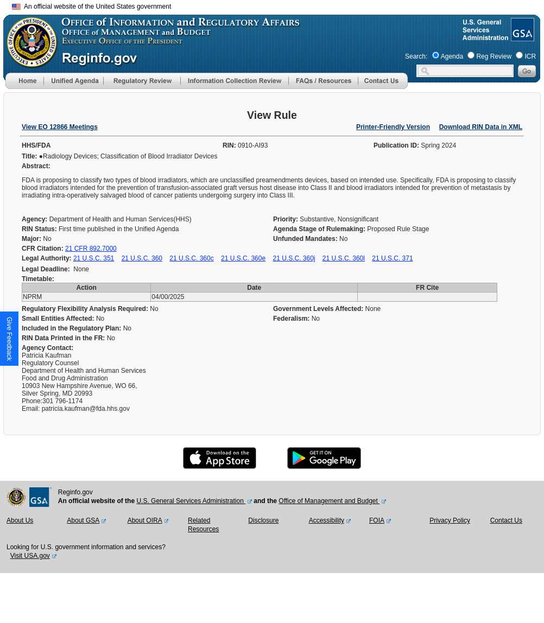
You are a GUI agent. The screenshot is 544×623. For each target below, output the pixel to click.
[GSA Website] (521, 37)
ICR (530, 56)
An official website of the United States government (91, 6)
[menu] (73, 81)
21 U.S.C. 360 (142, 258)
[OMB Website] (28, 62)
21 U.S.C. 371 (392, 258)
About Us (20, 520)
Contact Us (506, 520)
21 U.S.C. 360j (294, 258)
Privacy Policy (449, 520)
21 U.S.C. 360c (191, 258)
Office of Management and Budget (329, 501)
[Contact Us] (383, 87)
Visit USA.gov (30, 556)
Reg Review (493, 56)
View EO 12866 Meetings (60, 127)
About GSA (83, 520)
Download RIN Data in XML (480, 127)
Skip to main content (278, 5)
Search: (416, 56)
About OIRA (145, 520)
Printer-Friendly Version (393, 127)
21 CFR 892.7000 (91, 248)
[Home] (24, 87)
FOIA (376, 520)
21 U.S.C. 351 (93, 258)
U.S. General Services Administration (190, 501)
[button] (73, 81)
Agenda (452, 56)
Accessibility (326, 520)
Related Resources (203, 525)
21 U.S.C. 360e (243, 258)
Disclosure (263, 520)
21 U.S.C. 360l (343, 258)
